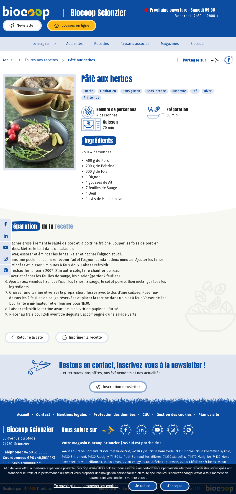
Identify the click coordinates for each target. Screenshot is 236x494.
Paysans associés (134, 43)
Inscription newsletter (118, 387)
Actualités (74, 43)
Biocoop (197, 43)
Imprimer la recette (82, 337)
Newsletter (22, 25)
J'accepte (174, 486)
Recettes (101, 43)
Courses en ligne (71, 25)
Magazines (170, 43)
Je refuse (142, 486)
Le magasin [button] (41, 43)
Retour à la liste (27, 337)
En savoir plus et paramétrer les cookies (86, 486)
